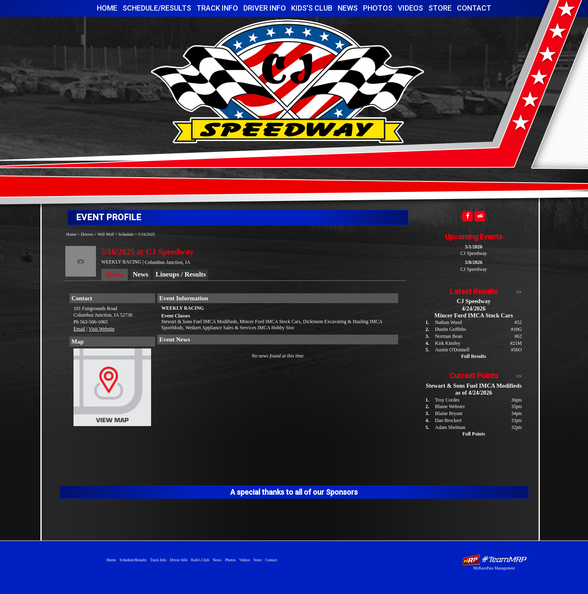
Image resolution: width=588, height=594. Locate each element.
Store (440, 8)
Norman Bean (448, 336)
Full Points (473, 434)
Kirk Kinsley (447, 343)
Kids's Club (311, 8)
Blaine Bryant (448, 413)
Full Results (473, 356)
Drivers (87, 234)
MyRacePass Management (494, 568)
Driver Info (264, 8)
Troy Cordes (447, 400)
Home (107, 8)
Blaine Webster (450, 406)
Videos (410, 8)
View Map (112, 389)
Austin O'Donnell (452, 350)
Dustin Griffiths (450, 329)
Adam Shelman (450, 427)
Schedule (126, 234)
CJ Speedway (287, 81)
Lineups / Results (181, 274)
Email (79, 329)
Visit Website (102, 329)
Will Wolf (106, 234)
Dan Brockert (448, 420)
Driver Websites (494, 559)
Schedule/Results (156, 8)
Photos (377, 8)
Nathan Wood (448, 322)
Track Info (217, 8)
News (348, 8)
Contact (474, 8)
